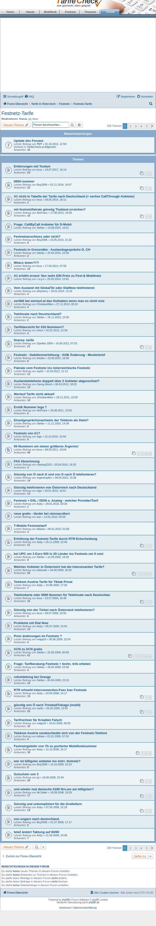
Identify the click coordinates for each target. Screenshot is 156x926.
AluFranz (42, 212)
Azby (40, 503)
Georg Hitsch (44, 384)
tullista (40, 736)
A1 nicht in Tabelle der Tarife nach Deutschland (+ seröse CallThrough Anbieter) (74, 196)
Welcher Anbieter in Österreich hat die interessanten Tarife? (59, 567)
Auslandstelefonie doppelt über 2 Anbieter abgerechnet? (56, 381)
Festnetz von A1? (27, 433)
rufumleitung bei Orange (32, 677)
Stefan (40, 227)
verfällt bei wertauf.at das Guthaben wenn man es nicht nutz (59, 301)
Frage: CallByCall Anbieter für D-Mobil (42, 224)
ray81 (40, 371)
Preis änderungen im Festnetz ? (38, 636)
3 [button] (136, 126)
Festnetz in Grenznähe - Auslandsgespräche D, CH (52, 249)
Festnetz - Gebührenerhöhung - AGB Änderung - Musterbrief (59, 355)
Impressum (65, 907)
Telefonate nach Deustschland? (38, 314)
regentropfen (44, 477)
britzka (40, 358)
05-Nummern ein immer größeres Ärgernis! (46, 446)
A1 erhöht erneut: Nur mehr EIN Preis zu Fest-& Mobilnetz (57, 276)
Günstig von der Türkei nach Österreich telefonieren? (54, 610)
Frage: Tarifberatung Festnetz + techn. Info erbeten (52, 664)
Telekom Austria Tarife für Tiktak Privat (43, 582)
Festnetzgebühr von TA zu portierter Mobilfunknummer (55, 746)
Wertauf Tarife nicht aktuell (34, 394)
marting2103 (44, 464)
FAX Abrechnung (26, 461)
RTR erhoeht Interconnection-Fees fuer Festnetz (50, 690)
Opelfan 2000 (45, 343)
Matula (23, 118)
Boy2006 (42, 184)
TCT (39, 144)
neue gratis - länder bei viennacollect (42, 513)
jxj (30, 118)
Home (10, 11)
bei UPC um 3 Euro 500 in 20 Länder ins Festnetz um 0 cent (58, 554)
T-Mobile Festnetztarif (30, 525)
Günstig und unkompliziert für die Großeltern (48, 804)
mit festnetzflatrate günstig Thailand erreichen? (50, 209)
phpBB (65, 899)
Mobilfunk (50, 11)
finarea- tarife (24, 340)
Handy (30, 11)
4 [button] (141, 126)
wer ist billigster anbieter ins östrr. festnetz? (47, 761)
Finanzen (90, 11)
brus (35, 118)
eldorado (42, 570)
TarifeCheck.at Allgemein (41, 146)
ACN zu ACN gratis (28, 649)
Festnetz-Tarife (17, 113)
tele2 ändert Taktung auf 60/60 (36, 832)
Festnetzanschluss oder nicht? (37, 236)
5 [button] (147, 126)
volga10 (41, 639)
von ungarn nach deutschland (36, 819)
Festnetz (70, 11)
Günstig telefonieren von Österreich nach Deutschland (55, 487)
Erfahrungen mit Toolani (32, 166)
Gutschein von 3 (26, 774)
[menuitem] (29, 96)
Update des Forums (28, 141)
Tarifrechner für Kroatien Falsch (38, 720)
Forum (110, 11)
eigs (39, 436)
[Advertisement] (78, 56)
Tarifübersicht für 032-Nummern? (39, 327)
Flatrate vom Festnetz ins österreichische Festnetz (52, 368)
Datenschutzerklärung (85, 907)
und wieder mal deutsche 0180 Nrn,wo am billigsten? (54, 789)
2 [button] (130, 126)
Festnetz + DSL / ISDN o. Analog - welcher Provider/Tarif (56, 500)
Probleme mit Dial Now (31, 623)
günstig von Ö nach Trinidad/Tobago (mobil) (47, 705)
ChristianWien (45, 304)
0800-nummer (24, 181)
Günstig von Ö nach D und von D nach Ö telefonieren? (55, 474)
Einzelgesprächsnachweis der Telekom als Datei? (51, 420)
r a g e (40, 279)
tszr (39, 516)
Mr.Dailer (42, 792)
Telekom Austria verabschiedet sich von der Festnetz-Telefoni (60, 733)
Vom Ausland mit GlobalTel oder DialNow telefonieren (54, 288)
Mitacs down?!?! (26, 262)
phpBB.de (94, 902)
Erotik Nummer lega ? (30, 407)
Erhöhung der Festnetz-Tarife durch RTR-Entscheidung (55, 539)
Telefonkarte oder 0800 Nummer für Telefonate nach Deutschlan (62, 595)
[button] (152, 126)
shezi (40, 330)
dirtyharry (42, 291)
